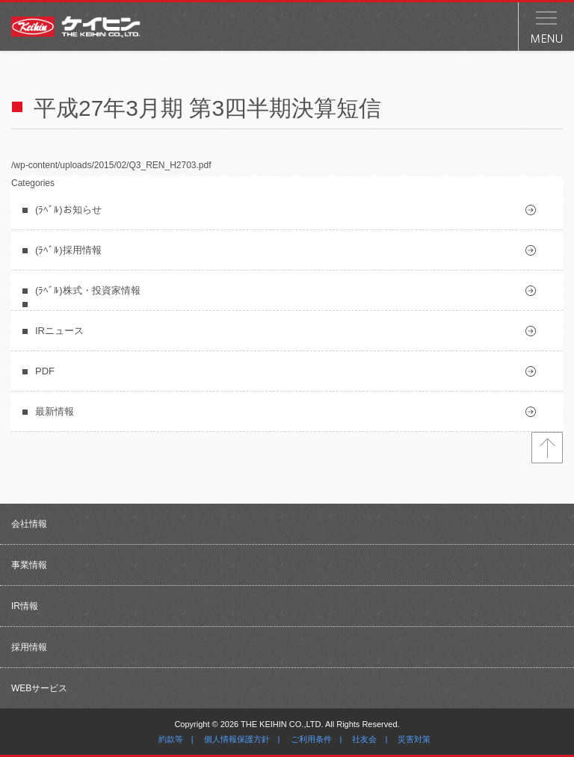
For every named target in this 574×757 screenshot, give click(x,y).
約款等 (170, 739)
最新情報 (54, 411)
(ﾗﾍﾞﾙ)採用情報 (68, 250)
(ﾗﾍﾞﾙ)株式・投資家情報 (88, 290)
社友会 (364, 739)
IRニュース (59, 330)
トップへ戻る (547, 447)
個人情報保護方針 (237, 739)
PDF (45, 371)
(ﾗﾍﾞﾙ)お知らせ (68, 209)
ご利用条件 (311, 739)
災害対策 (414, 739)
